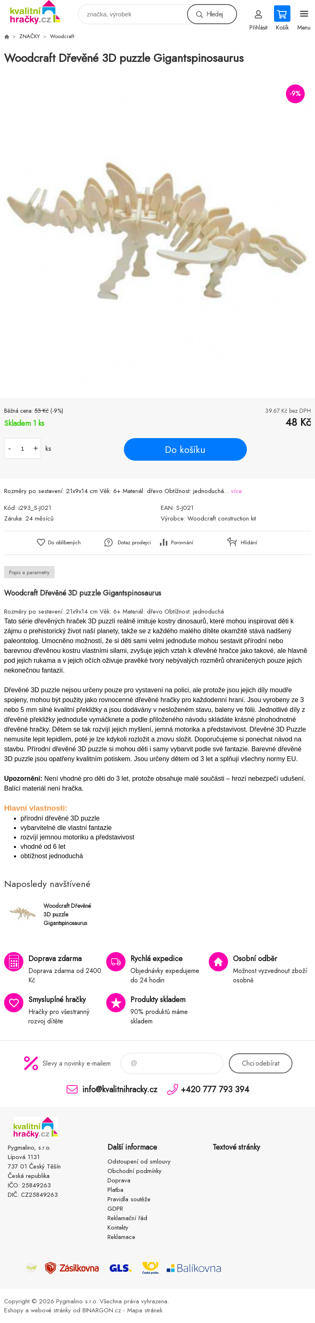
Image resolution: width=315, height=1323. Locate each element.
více (236, 491)
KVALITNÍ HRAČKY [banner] (40, 12)
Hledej (214, 14)
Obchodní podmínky (134, 1170)
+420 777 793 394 (215, 1089)
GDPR (115, 1208)
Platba (115, 1189)
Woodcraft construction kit (221, 518)
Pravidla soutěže (129, 1199)
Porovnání (182, 542)
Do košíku (185, 450)
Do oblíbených (64, 542)
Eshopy (13, 1310)
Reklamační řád (127, 1218)
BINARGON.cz (101, 1310)
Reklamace (121, 1236)
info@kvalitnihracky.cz (119, 1089)
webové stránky (51, 1310)
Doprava (118, 1180)
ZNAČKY (29, 36)
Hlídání (249, 542)
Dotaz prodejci (134, 542)
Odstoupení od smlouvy (139, 1161)
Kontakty (117, 1227)
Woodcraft (62, 36)
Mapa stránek (144, 1310)
